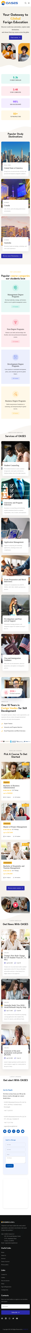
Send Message (9, 1165)
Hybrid (6, 202)
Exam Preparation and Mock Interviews (15, 580)
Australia (7, 243)
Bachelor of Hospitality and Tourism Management (13, 867)
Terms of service (5, 1261)
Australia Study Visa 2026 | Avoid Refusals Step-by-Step (15, 1006)
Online (6, 952)
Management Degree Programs (15, 296)
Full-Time (7, 165)
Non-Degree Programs (15, 329)
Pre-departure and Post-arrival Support (13, 620)
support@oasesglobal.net (11, 1243)
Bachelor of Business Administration (11, 787)
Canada (7, 205)
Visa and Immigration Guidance (12, 659)
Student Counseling (11, 465)
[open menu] (29, 3)
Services (3, 1258)
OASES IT (25, 1329)
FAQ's (2, 1283)
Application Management (13, 542)
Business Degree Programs (15, 401)
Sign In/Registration (6, 1286)
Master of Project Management (15, 827)
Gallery (3, 1277)
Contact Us (4, 1274)
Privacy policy (4, 1264)
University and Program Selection (13, 504)
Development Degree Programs (15, 365)
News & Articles (5, 1280)
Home (2, 1252)
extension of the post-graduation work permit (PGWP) (13, 1053)
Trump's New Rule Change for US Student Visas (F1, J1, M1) (15, 958)
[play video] (15, 905)
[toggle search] (26, 3)
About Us (3, 1255)
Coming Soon (4, 1289)
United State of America (13, 168)
